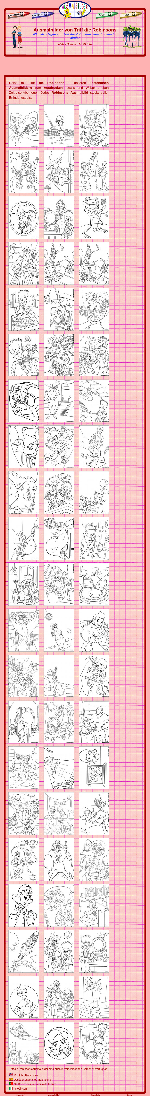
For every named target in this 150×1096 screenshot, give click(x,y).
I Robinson (20, 1088)
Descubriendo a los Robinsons (32, 1079)
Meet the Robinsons (26, 1075)
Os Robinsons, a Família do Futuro (35, 1084)
